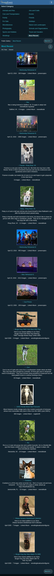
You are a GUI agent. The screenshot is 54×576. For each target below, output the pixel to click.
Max (27, 102)
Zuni (28, 367)
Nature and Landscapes (37, 25)
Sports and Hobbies (9, 32)
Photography (7, 28)
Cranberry (28, 480)
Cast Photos (28, 302)
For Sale (5, 21)
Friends (31, 18)
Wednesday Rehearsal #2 (27, 247)
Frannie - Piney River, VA (28, 165)
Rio (28, 443)
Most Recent (17, 41)
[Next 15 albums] (48, 41)
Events (31, 14)
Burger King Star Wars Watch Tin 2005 (28, 554)
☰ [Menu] (51, 2)
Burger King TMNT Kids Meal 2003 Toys (28, 329)
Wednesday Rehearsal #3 (27, 133)
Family (5, 18)
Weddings (6, 36)
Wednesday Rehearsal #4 (27, 70)
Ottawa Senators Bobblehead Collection (28, 518)
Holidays (32, 21)
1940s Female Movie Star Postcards (28, 407)
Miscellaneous (7, 25)
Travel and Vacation (36, 32)
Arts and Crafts (34, 10)
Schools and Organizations (38, 28)
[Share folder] (50, 47)
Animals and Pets (9, 10)
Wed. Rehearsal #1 (28, 274)
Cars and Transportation (11, 14)
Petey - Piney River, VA (27, 209)
